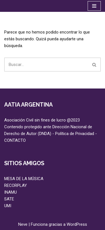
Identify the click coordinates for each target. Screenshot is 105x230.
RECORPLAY (15, 185)
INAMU (10, 192)
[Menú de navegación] (94, 6)
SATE (9, 199)
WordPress (77, 224)
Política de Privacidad (74, 133)
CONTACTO (15, 140)
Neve (22, 224)
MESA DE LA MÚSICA (23, 178)
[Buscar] (46, 65)
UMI (7, 205)
